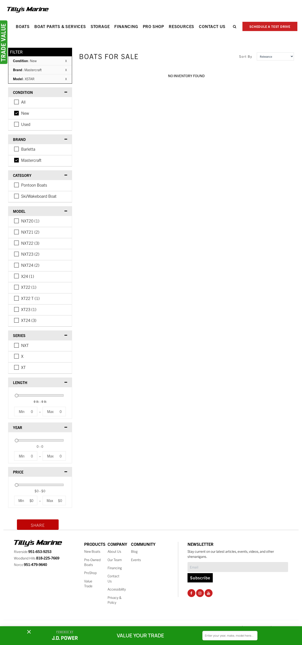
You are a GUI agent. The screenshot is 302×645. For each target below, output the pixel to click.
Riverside (32, 551)
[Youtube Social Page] (208, 593)
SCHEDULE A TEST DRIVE (269, 26)
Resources (181, 26)
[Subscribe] (238, 567)
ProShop (90, 572)
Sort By (245, 56)
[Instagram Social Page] (199, 593)
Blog (134, 551)
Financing (126, 26)
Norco (30, 564)
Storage (100, 26)
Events (136, 559)
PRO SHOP (153, 26)
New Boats (92, 551)
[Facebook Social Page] (191, 593)
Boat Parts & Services (60, 26)
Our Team (115, 559)
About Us (114, 551)
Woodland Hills (36, 558)
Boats (23, 26)
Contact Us (212, 26)
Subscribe (200, 577)
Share (38, 525)
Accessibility (117, 589)
